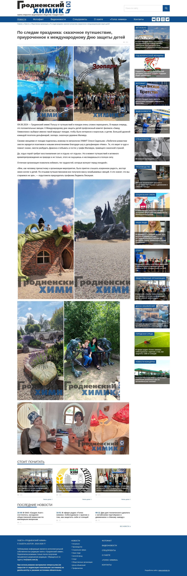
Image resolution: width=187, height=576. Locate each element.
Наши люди (141, 223)
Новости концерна (145, 362)
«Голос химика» (118, 19)
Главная (19, 24)
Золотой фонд (77, 556)
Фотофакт (38, 19)
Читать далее (47, 499)
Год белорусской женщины (149, 56)
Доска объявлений (145, 306)
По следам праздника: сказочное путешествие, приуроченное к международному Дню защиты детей (80, 24)
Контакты (139, 19)
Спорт (139, 250)
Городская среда (144, 334)
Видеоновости (58, 19)
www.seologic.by (164, 570)
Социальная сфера (145, 195)
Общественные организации (39, 24)
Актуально (141, 28)
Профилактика (77, 568)
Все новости (124, 526)
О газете (98, 19)
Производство (143, 167)
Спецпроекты (80, 19)
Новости (21, 19)
